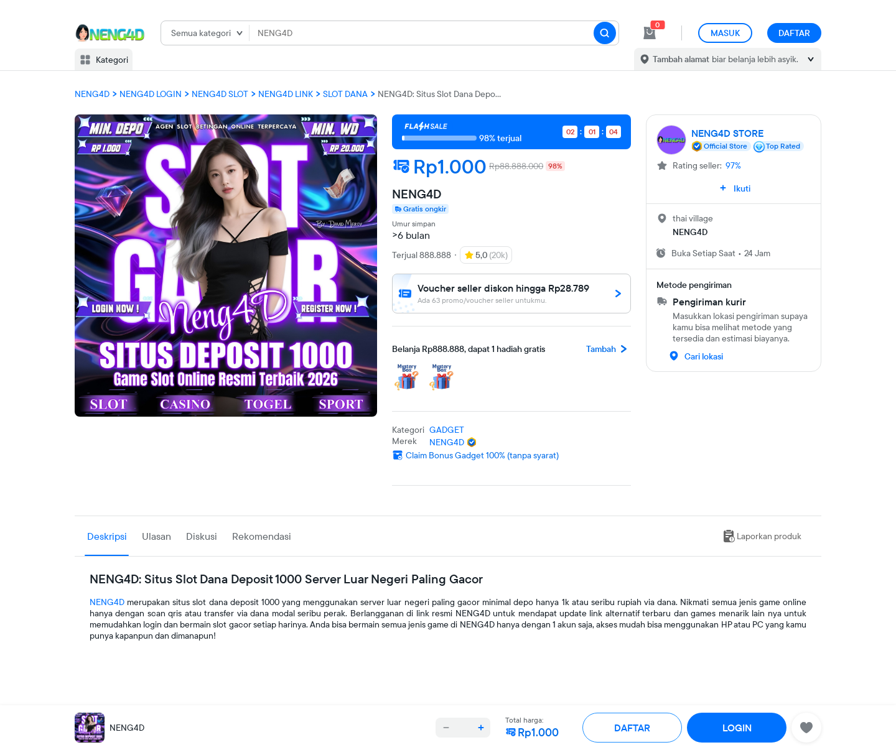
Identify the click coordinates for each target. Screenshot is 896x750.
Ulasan (156, 536)
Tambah (608, 348)
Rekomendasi (261, 536)
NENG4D (107, 602)
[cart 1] (649, 33)
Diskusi (201, 536)
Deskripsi (107, 536)
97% (733, 165)
